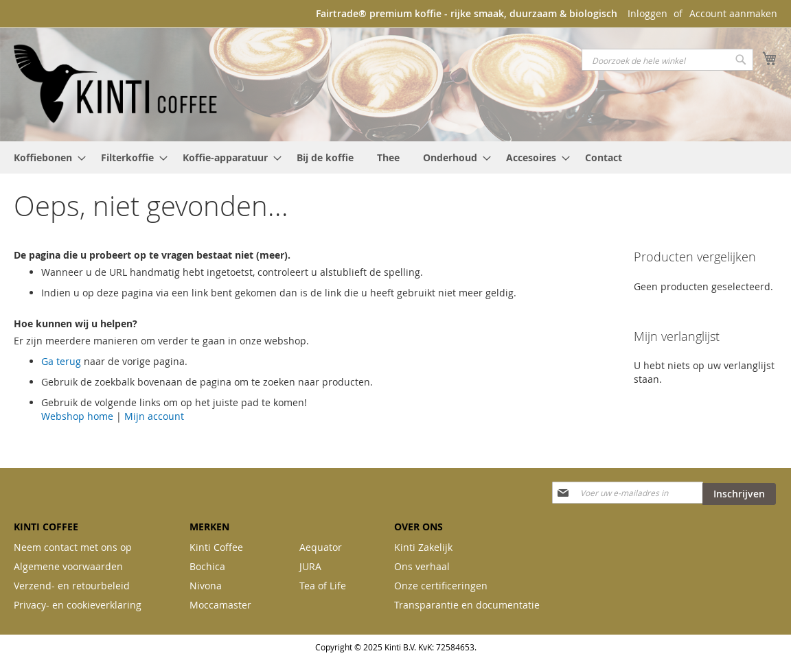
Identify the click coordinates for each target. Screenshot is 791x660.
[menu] (395, 157)
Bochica (207, 566)
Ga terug (61, 361)
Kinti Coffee (216, 547)
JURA (310, 566)
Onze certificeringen (441, 585)
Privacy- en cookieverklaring (77, 604)
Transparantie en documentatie (467, 604)
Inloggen (647, 13)
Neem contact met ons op (73, 547)
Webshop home (77, 416)
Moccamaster (220, 604)
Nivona (206, 585)
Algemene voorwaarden (68, 566)
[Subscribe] (739, 494)
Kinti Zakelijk (423, 547)
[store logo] (117, 83)
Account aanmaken (733, 13)
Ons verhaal (422, 566)
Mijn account (154, 416)
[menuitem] (45, 157)
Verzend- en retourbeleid (72, 585)
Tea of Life (322, 585)
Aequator (320, 547)
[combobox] (667, 60)
